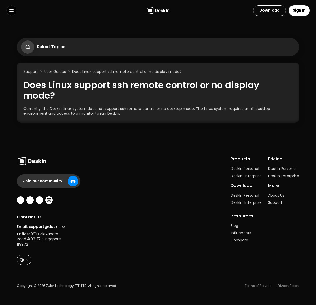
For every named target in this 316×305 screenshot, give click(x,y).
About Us (276, 195)
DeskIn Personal (245, 168)
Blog (234, 225)
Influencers (241, 233)
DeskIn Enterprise (246, 176)
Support (275, 202)
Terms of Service (258, 285)
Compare (239, 240)
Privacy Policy (288, 285)
